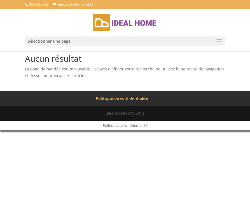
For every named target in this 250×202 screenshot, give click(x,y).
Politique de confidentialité (122, 98)
